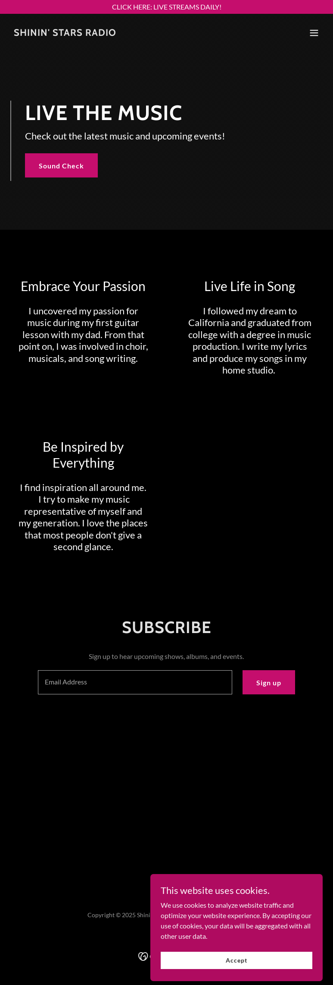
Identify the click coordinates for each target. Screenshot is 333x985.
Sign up (268, 682)
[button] (314, 32)
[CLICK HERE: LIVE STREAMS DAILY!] (166, 7)
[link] (65, 33)
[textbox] (135, 682)
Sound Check (61, 166)
